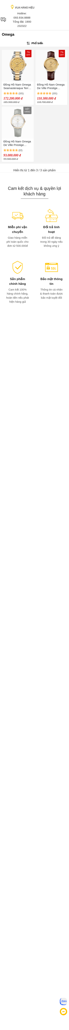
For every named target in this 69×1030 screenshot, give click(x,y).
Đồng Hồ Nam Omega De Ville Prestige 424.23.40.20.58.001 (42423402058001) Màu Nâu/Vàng (51, 86)
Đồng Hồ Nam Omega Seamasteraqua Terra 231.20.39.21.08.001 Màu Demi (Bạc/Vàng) (17, 86)
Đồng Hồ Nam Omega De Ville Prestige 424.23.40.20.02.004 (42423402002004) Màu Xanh (17, 143)
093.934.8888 (21, 17)
